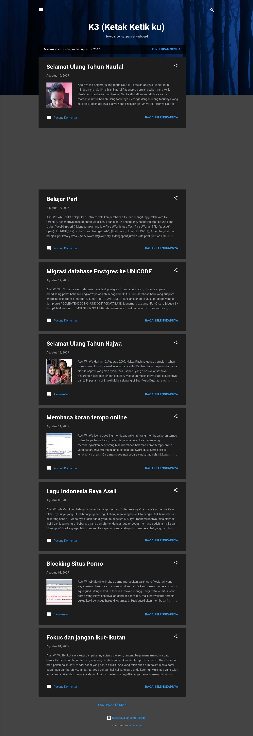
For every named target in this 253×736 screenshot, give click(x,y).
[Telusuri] (212, 11)
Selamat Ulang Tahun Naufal (84, 66)
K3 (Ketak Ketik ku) (127, 27)
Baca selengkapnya (161, 117)
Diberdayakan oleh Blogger (126, 718)
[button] (175, 66)
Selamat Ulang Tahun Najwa (84, 343)
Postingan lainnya (112, 704)
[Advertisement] (201, 104)
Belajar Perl (61, 198)
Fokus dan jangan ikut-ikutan (86, 637)
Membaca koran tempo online (86, 417)
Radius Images (135, 725)
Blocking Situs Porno (74, 563)
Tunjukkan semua (165, 49)
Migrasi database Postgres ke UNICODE (99, 271)
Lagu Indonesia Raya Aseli (81, 491)
